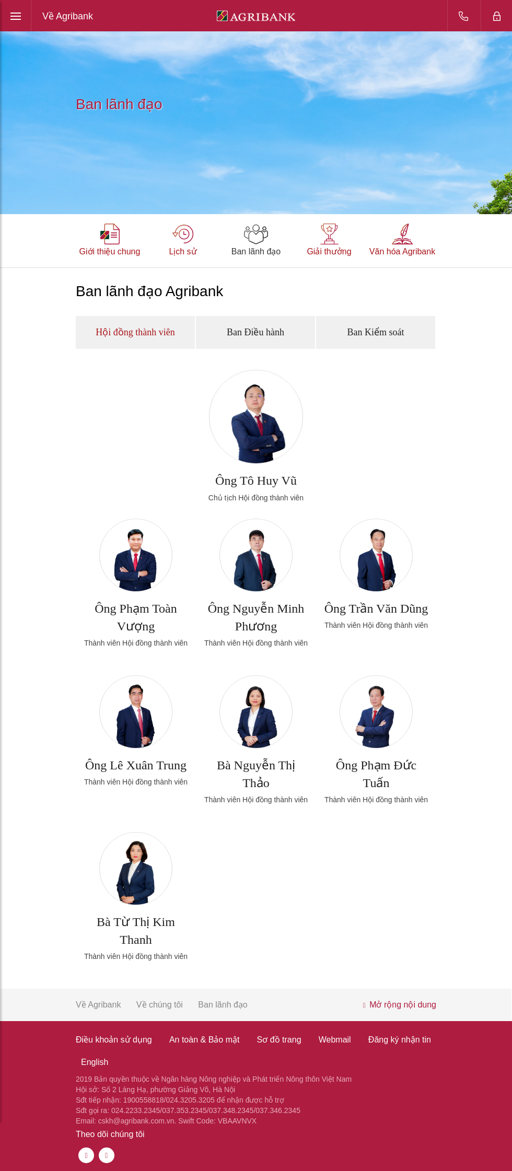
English (94, 1062)
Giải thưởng (329, 251)
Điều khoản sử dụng (114, 1039)
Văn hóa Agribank (402, 251)
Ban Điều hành (255, 332)
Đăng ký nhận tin (399, 1039)
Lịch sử (182, 251)
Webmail (335, 1039)
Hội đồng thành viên (135, 332)
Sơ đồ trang (279, 1039)
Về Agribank (67, 16)
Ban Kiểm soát (375, 332)
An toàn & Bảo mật (204, 1039)
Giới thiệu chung (110, 251)
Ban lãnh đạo (256, 251)
